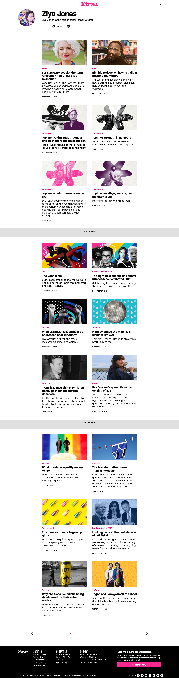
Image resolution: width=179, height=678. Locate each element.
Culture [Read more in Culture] (95, 590)
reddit (157, 675)
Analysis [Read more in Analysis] (96, 463)
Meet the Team (63, 654)
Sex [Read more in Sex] (43, 272)
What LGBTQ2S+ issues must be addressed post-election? (62, 333)
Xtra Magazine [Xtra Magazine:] (23, 652)
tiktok (154, 675)
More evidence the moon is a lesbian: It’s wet (111, 333)
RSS (161, 675)
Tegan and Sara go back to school (114, 594)
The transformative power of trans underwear (111, 469)
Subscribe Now (139, 665)
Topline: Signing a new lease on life (63, 195)
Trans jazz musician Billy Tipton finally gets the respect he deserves (63, 391)
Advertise (60, 660)
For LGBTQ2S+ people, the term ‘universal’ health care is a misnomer (62, 76)
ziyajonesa (60, 26)
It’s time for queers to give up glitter (62, 534)
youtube (146, 675)
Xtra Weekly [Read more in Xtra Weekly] (47, 134)
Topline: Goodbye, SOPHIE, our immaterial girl (112, 195)
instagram (150, 675)
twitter (142, 675)
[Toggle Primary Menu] (18, 4)
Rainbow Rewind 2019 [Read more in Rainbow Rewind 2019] (102, 528)
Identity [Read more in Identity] (96, 328)
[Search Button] (160, 4)
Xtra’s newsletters (88, 654)
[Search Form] (160, 4)
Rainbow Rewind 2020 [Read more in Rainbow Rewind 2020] (102, 272)
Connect (84, 651)
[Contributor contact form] (68, 26)
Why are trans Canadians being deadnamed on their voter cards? (63, 597)
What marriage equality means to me (62, 469)
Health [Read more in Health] (45, 68)
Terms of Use (39, 665)
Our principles (39, 654)
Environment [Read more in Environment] (48, 528)
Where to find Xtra (88, 657)
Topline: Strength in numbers (111, 137)
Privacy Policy (39, 663)
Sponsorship (61, 663)
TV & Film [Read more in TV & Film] (46, 384)
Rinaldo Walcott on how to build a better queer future (114, 74)
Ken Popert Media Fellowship (93, 660)
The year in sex (52, 276)
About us (37, 651)
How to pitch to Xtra (65, 657)
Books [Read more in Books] (95, 383)
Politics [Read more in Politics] (45, 328)
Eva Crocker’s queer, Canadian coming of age (112, 389)
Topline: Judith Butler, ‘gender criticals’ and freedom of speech (64, 139)
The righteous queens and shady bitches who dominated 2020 (114, 277)
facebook (138, 675)
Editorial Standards (42, 660)
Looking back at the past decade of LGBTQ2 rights (114, 534)
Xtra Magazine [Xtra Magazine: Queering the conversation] (89, 4)
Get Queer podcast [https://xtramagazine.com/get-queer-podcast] (88, 663)
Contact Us (61, 651)
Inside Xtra (38, 657)
